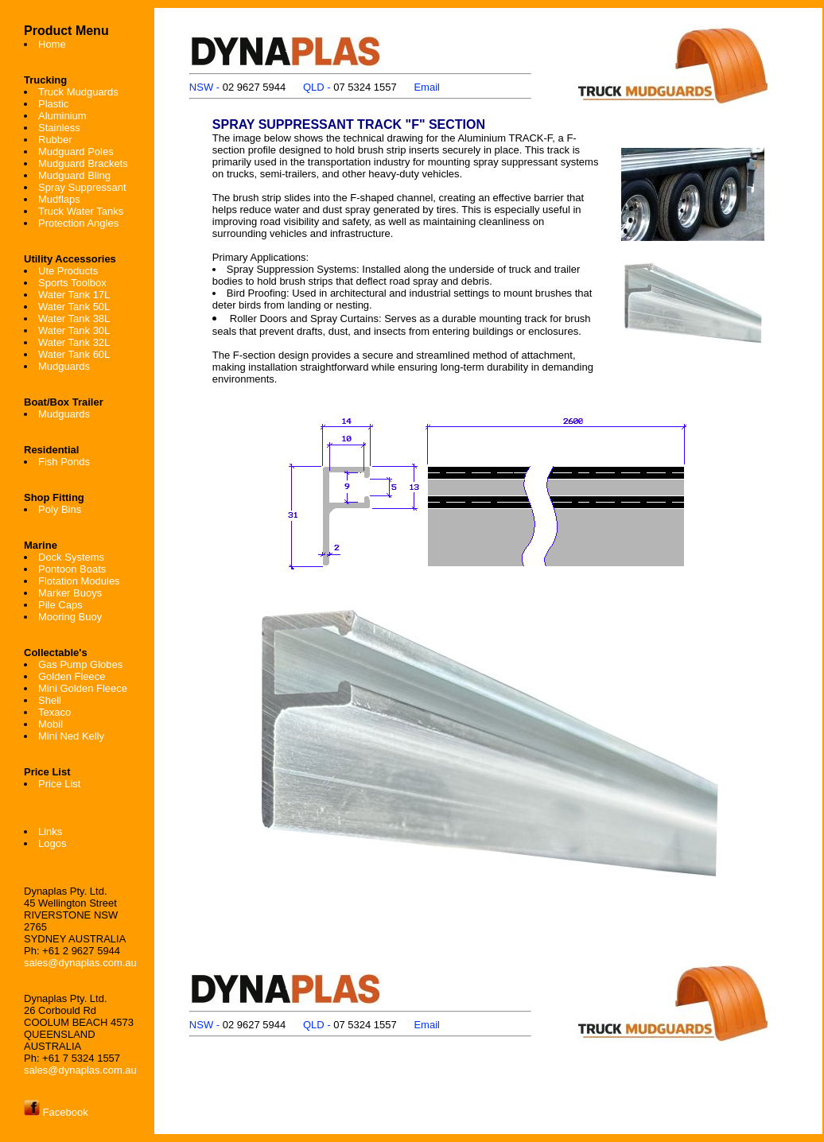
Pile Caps (60, 605)
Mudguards (64, 366)
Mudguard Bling (74, 175)
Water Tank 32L (74, 342)
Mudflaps (59, 199)
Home (52, 44)
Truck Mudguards (78, 92)
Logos (52, 843)
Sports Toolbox (72, 283)
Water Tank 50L (74, 307)
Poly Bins (59, 509)
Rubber (55, 140)
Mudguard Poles (76, 151)
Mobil (50, 724)
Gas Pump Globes (80, 664)
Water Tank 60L (74, 354)
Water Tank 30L (74, 330)
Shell (49, 700)
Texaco (54, 712)
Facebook (56, 1112)
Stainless (59, 128)
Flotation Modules (79, 581)
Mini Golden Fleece (82, 688)
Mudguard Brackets (83, 163)
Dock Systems (71, 557)
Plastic (53, 104)
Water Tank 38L (74, 318)
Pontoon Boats (72, 569)
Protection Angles (78, 223)
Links (50, 831)
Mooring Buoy (70, 617)
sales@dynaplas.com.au (80, 963)
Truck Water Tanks (80, 211)
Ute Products (68, 271)
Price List (59, 784)
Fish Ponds (64, 462)
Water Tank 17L (74, 295)
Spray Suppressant (82, 187)
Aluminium (62, 116)
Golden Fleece (72, 676)
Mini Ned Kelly (71, 736)
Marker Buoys (70, 593)
